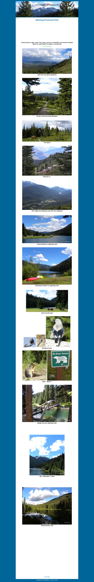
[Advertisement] (47, 31)
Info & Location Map (46, 46)
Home (17, 18)
